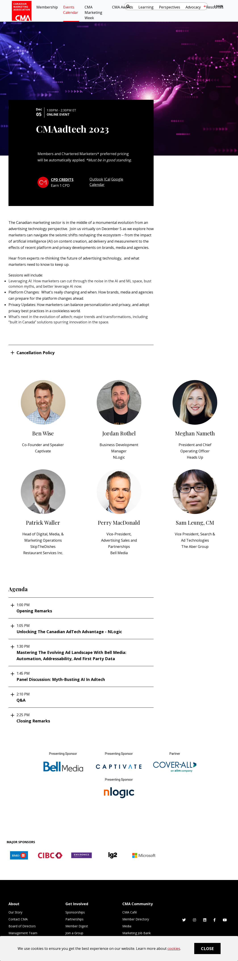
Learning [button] (146, 7)
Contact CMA (18, 919)
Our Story (15, 912)
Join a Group (74, 933)
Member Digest (76, 926)
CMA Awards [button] (122, 7)
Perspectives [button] (169, 7)
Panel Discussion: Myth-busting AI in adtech (83, 676)
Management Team (22, 933)
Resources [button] (214, 7)
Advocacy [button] (193, 7)
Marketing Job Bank (136, 933)
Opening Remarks (83, 608)
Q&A (83, 697)
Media (126, 926)
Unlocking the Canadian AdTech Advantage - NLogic (83, 628)
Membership (47, 7)
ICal (107, 179)
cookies (173, 948)
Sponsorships (75, 912)
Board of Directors (22, 926)
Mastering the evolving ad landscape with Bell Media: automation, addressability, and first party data (83, 652)
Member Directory (135, 919)
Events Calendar (70, 10)
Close (207, 948)
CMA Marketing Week (93, 12)
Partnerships (74, 919)
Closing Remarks (83, 718)
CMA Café (129, 912)
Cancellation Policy (35, 352)
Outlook (96, 179)
